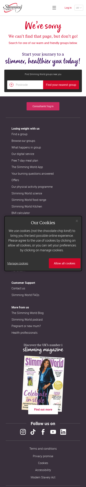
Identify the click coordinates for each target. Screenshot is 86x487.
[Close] (77, 221)
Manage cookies (17, 263)
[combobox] (43, 84)
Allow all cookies (64, 263)
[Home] (12, 8)
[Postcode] (25, 84)
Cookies (43, 463)
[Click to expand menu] (54, 8)
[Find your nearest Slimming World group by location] (11, 85)
